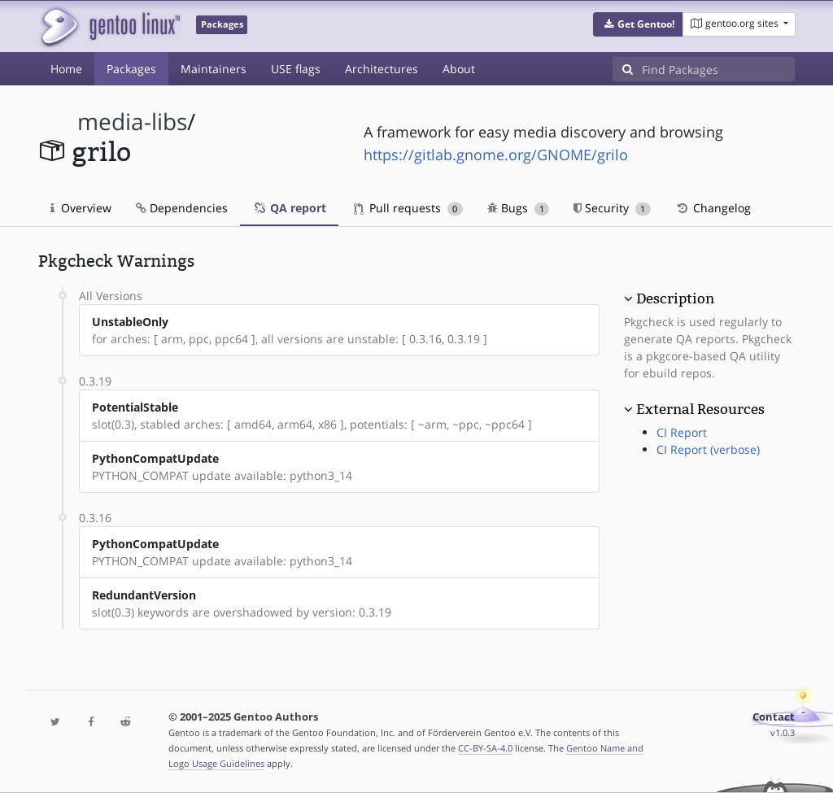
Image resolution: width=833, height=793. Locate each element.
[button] (638, 24)
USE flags (296, 68)
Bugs (518, 208)
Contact (773, 717)
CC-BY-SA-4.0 (485, 748)
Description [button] (675, 298)
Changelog (713, 208)
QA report (289, 208)
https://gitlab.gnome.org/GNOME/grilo (496, 154)
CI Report (681, 432)
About (459, 68)
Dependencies (182, 208)
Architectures (381, 68)
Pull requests (408, 208)
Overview (80, 208)
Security (612, 208)
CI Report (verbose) (708, 449)
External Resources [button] (700, 409)
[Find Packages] (718, 69)
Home (66, 68)
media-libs (132, 122)
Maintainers (213, 68)
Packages (131, 68)
